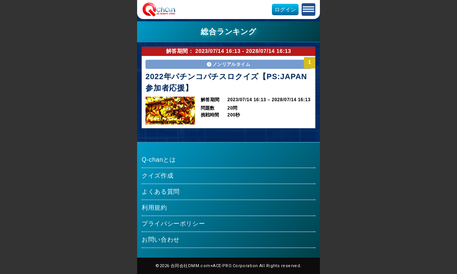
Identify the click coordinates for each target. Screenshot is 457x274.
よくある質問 (161, 191)
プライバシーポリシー (173, 223)
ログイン (285, 9)
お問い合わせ (161, 239)
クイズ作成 (157, 175)
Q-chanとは (159, 159)
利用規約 (154, 207)
